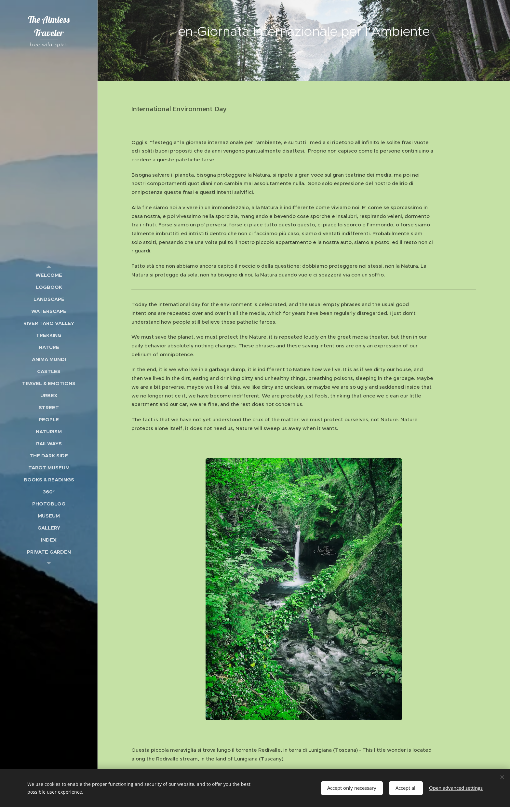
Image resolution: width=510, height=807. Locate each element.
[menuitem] (49, 275)
